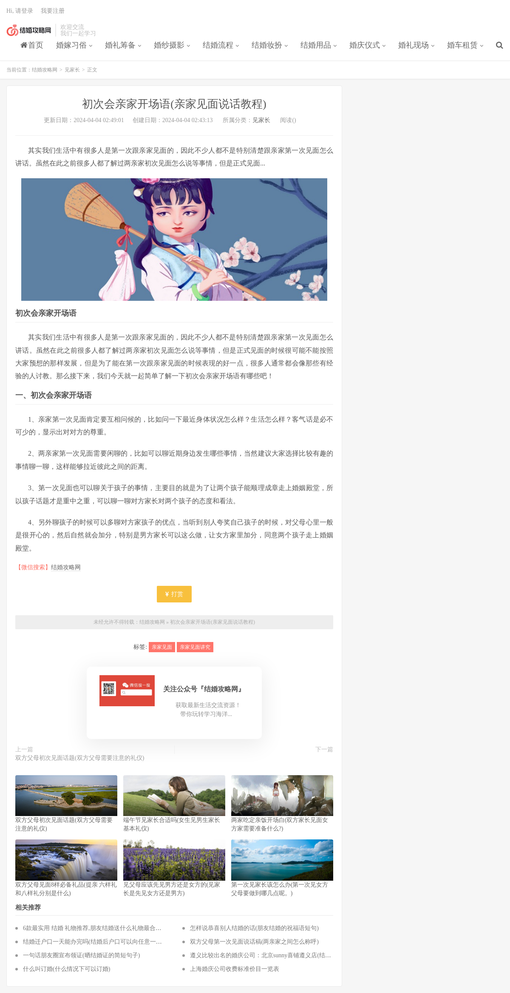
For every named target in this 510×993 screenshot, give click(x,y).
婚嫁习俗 (71, 45)
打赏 (174, 594)
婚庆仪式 (364, 45)
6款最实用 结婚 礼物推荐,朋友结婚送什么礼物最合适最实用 (101, 928)
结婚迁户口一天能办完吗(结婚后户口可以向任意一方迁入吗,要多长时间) (118, 942)
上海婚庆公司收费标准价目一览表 (234, 969)
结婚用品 (315, 45)
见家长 (72, 70)
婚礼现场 (413, 45)
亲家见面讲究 (195, 647)
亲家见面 (162, 647)
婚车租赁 (462, 45)
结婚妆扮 (267, 45)
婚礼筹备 (120, 45)
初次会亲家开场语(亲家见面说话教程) (212, 622)
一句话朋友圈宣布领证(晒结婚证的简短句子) (81, 955)
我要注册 (53, 11)
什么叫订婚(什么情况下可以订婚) (66, 969)
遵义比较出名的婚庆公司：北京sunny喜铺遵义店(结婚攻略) (267, 955)
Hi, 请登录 (19, 11)
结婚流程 (218, 45)
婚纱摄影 (169, 45)
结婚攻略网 (28, 30)
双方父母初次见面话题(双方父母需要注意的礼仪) (79, 758)
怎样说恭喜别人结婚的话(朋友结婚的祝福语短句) (254, 928)
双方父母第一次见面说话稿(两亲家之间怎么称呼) (254, 942)
